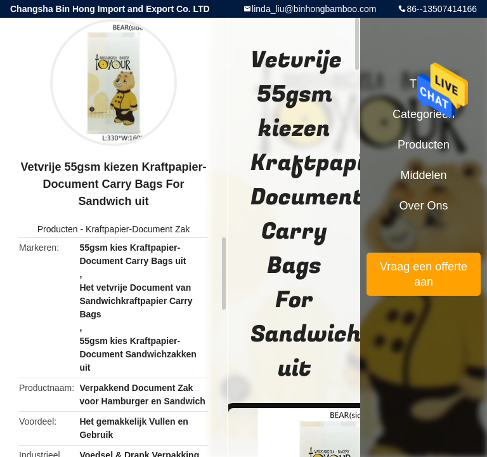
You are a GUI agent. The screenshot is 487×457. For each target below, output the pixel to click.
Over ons (423, 205)
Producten (57, 229)
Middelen (423, 175)
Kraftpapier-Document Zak (138, 229)
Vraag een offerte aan (423, 274)
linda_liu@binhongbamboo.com (314, 9)
